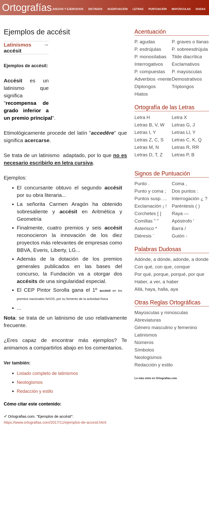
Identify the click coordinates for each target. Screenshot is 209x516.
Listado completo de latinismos (47, 373)
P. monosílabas (150, 56)
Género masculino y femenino (165, 327)
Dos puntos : (185, 191)
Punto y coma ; (150, 191)
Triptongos (183, 86)
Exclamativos (186, 64)
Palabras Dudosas (157, 249)
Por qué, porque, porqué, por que (169, 274)
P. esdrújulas (147, 49)
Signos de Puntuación (162, 173)
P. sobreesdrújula (190, 49)
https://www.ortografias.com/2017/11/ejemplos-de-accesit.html (55, 422)
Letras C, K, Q (187, 139)
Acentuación (150, 31)
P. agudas (144, 41)
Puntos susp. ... (150, 198)
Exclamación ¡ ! (150, 206)
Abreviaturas (147, 320)
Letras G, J (183, 124)
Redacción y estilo (35, 391)
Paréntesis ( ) (186, 206)
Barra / (179, 228)
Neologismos (30, 382)
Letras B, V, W (149, 124)
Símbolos (144, 349)
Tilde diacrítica (187, 56)
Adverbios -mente (152, 79)
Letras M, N (146, 147)
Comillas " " (146, 221)
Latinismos (17, 45)
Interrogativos (148, 64)
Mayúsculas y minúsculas (161, 312)
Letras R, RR (185, 147)
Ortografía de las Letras (164, 107)
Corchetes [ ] (147, 213)
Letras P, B (183, 154)
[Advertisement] (89, 72)
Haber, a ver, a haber (156, 281)
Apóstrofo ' (183, 221)
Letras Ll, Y (184, 132)
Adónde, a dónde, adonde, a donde (171, 259)
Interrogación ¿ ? (190, 198)
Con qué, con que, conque (162, 266)
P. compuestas (149, 71)
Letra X (179, 117)
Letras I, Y (145, 132)
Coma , (179, 183)
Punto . (141, 183)
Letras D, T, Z (148, 154)
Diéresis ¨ (144, 235)
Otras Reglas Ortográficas (167, 302)
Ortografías (27, 7)
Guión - (179, 235)
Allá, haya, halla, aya (156, 289)
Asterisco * (145, 228)
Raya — (180, 213)
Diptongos (145, 86)
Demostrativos (187, 79)
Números (144, 342)
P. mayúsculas (187, 71)
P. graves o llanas (190, 41)
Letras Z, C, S (149, 139)
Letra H (142, 117)
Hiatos (141, 94)
